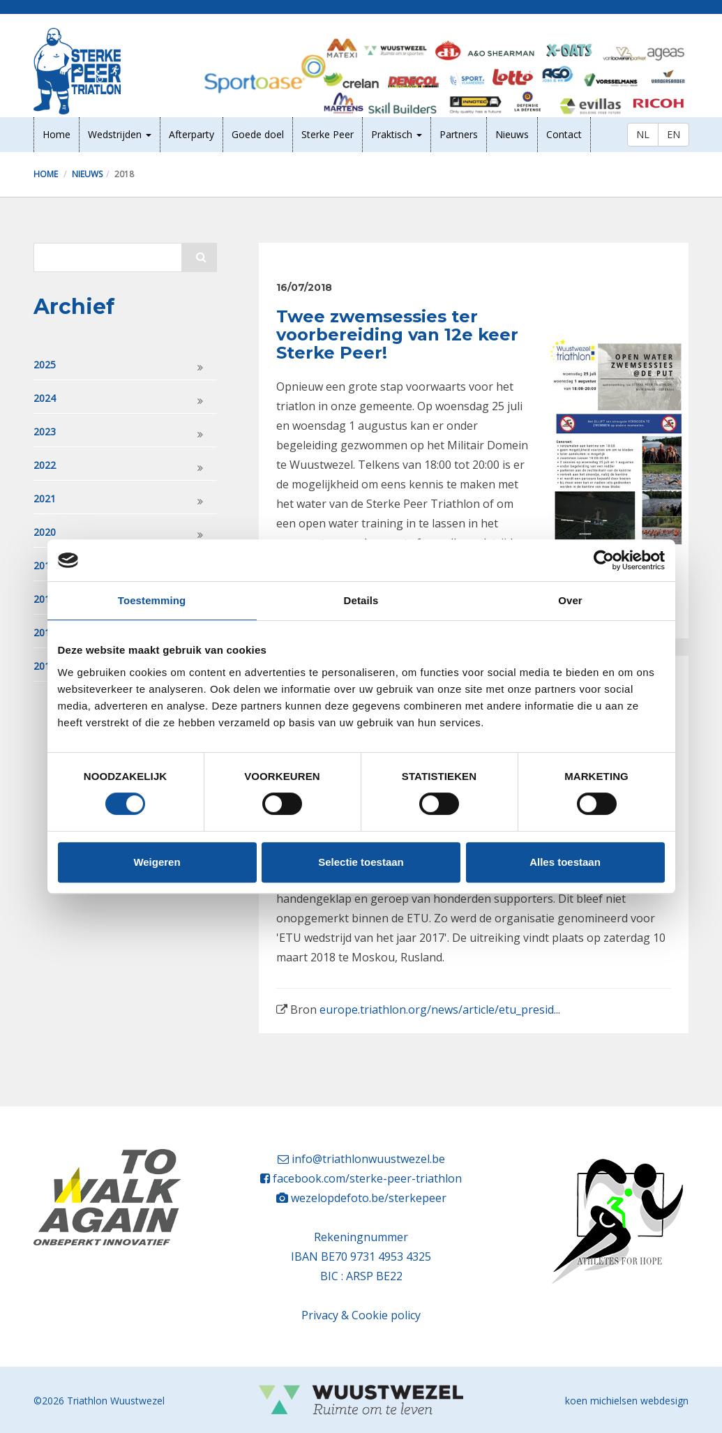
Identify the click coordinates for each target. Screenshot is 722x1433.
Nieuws (512, 134)
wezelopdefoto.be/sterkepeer (368, 1198)
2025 (44, 364)
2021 (44, 498)
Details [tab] (361, 600)
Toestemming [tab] (152, 600)
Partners (458, 134)
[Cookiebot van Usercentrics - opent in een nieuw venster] (604, 560)
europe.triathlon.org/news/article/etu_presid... (439, 1009)
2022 (44, 465)
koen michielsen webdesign (627, 1400)
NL (642, 134)
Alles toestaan (565, 862)
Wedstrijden (119, 134)
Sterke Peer (327, 134)
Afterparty (191, 134)
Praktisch (396, 134)
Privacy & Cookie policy (361, 1315)
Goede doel (258, 134)
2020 (44, 532)
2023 (44, 431)
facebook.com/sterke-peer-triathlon (367, 1178)
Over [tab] (570, 600)
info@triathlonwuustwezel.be (368, 1158)
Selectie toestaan (361, 862)
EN (673, 134)
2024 (44, 398)
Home (56, 134)
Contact (564, 134)
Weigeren (156, 862)
